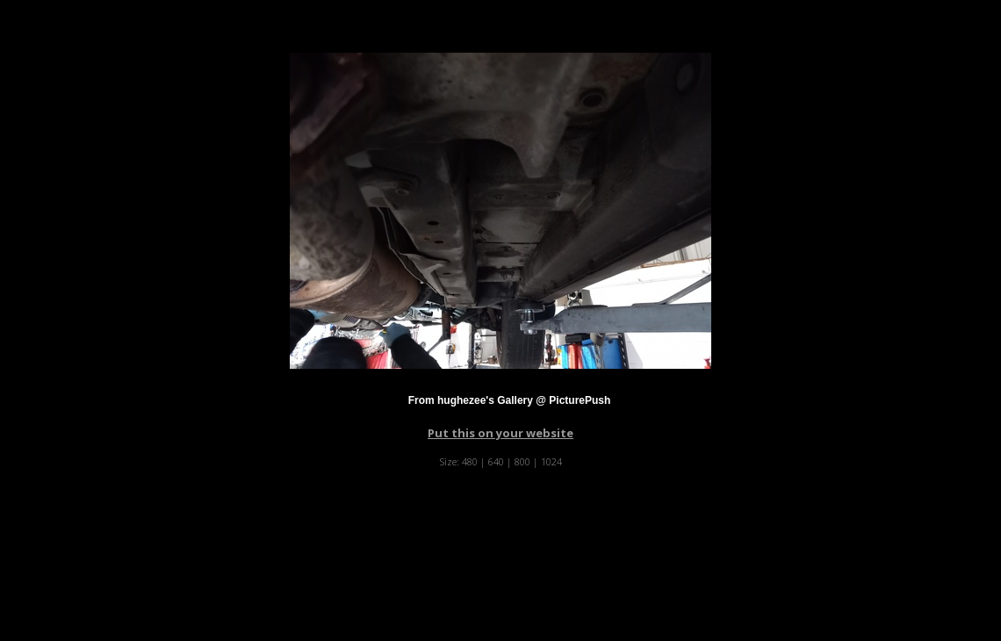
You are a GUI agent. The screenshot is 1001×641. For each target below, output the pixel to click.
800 (522, 461)
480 (470, 461)
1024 (551, 461)
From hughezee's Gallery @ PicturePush (509, 400)
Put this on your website (500, 433)
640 (496, 461)
